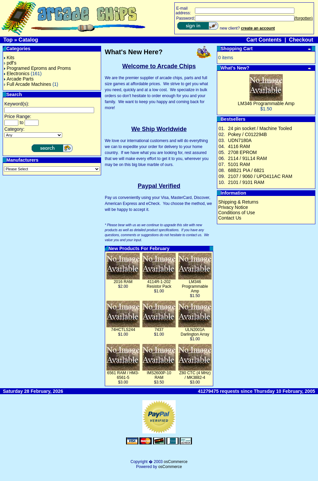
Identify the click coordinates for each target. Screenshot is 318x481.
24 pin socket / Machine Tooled (260, 128)
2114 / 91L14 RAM (247, 158)
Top (8, 40)
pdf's (10, 63)
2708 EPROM (242, 152)
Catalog (28, 40)
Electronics (16, 73)
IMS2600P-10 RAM (159, 375)
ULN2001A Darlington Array (195, 332)
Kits (9, 57)
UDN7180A (240, 140)
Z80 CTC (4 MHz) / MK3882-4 (195, 375)
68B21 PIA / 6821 (246, 170)
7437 (159, 329)
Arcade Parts (19, 78)
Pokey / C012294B (247, 134)
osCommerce (175, 461)
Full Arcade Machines (27, 84)
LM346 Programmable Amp (195, 286)
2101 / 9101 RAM (246, 182)
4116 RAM (239, 146)
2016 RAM (123, 281)
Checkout (301, 40)
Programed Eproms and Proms (37, 68)
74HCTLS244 (123, 329)
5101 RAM (239, 164)
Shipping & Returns (238, 202)
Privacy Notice (233, 207)
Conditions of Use (236, 212)
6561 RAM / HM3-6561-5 (123, 375)
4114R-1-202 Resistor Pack (159, 284)
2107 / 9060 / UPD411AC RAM (260, 176)
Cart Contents (264, 40)
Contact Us (229, 218)
